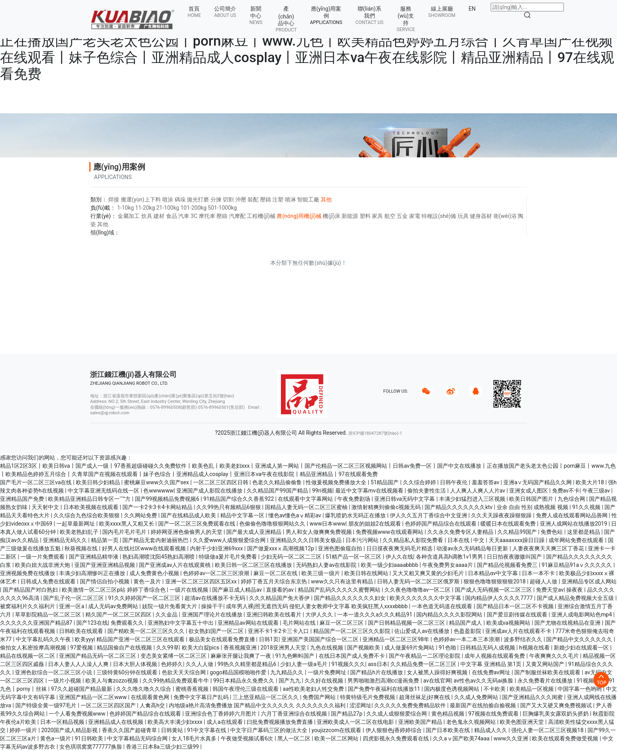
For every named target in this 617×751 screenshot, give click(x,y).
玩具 (463, 216)
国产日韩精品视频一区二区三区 (407, 623)
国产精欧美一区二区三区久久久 (146, 631)
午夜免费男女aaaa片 (448, 565)
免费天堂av (549, 590)
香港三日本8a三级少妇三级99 (163, 747)
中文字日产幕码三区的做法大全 (269, 730)
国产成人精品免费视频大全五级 (576, 598)
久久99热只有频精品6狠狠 (229, 507)
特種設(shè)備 (438, 216)
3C (194, 216)
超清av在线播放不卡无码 (216, 598)
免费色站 (552, 532)
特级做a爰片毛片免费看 (228, 557)
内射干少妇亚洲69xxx (217, 548)
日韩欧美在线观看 (81, 631)
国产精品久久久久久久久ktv (459, 507)
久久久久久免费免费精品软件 (410, 705)
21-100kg (167, 208)
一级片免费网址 (327, 672)
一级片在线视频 (189, 590)
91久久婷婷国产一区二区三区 (144, 598)
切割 (228, 199)
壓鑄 (265, 199)
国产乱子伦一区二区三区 (74, 598)
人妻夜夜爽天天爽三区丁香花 (548, 548)
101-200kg (194, 208)
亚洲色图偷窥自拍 (340, 548)
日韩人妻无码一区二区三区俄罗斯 (419, 581)
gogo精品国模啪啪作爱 (239, 672)
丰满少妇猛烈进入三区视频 (472, 499)
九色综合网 (572, 499)
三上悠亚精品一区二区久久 (266, 697)
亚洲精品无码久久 (65, 540)
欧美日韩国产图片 (531, 499)
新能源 (350, 216)
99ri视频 (322, 490)
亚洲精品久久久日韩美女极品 (306, 540)
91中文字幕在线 (207, 730)
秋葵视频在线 (82, 548)
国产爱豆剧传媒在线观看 (518, 614)
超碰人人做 (544, 581)
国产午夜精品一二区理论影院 (425, 656)
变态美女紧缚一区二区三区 (174, 656)
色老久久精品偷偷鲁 (277, 482)
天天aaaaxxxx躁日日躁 (517, 540)
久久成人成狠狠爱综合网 (397, 713)
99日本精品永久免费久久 (244, 680)
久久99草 (167, 647)
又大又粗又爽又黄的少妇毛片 (428, 573)
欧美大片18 (590, 482)
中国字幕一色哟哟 (580, 689)
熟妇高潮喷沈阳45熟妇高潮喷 (159, 557)
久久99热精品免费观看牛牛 (176, 680)
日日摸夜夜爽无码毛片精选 (400, 548)
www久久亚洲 (511, 738)
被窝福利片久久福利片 (28, 606)
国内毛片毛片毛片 (125, 532)
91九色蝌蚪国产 (295, 656)
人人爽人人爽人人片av (478, 490)
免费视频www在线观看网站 (390, 532)
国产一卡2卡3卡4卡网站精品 (158, 507)
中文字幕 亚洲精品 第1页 (491, 664)
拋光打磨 (198, 199)
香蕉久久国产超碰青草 (130, 730)
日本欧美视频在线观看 (91, 507)
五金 (402, 216)
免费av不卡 (566, 490)
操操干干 (212, 606)
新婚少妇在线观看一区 (582, 647)
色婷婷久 (172, 664)
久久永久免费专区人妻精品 (461, 532)
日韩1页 (269, 639)
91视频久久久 (348, 664)
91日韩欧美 (89, 738)
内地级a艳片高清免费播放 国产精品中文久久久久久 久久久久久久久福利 (258, 705)
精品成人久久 (491, 730)
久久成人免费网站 (476, 697)
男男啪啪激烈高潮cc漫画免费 (384, 680)
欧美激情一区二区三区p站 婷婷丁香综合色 (114, 590)
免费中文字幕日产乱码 (202, 697)
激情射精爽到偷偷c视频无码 (386, 507)
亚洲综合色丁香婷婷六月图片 (221, 713)
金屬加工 (129, 216)
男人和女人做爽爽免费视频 (319, 532)
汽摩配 (237, 216)
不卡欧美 (495, 689)
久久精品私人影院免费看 (413, 540)
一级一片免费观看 (43, 557)
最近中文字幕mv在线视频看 (370, 490)
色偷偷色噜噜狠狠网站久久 (273, 523)
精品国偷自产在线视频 (125, 647)
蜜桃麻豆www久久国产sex (157, 482)
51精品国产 (385, 482)
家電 (414, 216)
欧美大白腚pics (201, 647)
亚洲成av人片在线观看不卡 (519, 631)
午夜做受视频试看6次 (248, 738)
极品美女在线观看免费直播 (222, 639)
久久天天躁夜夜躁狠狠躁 (502, 515)
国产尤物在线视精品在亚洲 (568, 623)
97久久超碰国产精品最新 (82, 689)
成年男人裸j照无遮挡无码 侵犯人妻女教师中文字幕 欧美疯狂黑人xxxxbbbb (317, 606)
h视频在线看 (535, 647)
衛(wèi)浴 (505, 216)
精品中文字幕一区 (243, 515)
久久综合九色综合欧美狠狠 (87, 515)
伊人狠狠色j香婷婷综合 (394, 730)
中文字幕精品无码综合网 (138, 738)
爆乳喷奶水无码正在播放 (356, 515)
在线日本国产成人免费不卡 (352, 656)
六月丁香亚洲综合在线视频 (294, 713)
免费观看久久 (128, 623)
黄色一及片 (147, 581)
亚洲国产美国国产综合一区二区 (320, 639)
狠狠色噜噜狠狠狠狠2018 (495, 581)
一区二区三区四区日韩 (221, 482)
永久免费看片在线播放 (545, 680)
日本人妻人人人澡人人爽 (79, 664)
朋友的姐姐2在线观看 (375, 523)
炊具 (146, 216)
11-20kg (145, 208)
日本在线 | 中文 (466, 540)
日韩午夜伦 (454, 482)
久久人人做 (200, 664)
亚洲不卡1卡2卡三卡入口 (279, 631)
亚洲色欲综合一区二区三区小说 (54, 672)
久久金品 (167, 614)
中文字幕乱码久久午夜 (44, 639)
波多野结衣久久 (523, 639)
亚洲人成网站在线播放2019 (574, 523)
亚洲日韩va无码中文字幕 (405, 499)
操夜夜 (575, 590)
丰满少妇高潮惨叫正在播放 (92, 573)
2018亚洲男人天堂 (283, 647)
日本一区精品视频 (62, 722)
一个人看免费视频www (78, 713)
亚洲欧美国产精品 (420, 722)
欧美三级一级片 (321, 573)
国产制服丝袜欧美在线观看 (548, 672)
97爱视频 (82, 647)
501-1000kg (222, 208)
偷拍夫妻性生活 (427, 490)
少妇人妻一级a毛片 (304, 664)
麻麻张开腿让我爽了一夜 (241, 656)
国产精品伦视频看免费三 (508, 565)
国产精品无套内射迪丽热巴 (156, 540)
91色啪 (448, 647)
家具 (377, 216)
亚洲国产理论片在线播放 (213, 614)
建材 (158, 216)
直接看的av (280, 590)
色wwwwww (158, 490)
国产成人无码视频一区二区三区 (494, 590)
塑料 (365, 216)
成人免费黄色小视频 (154, 573)
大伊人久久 (319, 614)
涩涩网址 (360, 705)
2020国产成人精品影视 (70, 730)
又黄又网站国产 (545, 664)
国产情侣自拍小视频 (105, 581)
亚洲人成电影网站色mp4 (582, 614)
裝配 (253, 199)
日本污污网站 (362, 540)
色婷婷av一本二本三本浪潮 (467, 639)
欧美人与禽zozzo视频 (112, 680)
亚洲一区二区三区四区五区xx (201, 581)
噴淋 (290, 199)
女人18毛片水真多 (195, 738)
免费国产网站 (320, 697)
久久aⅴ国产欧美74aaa (462, 738)
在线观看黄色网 (150, 697)
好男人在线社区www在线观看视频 (144, 548)
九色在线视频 (327, 647)
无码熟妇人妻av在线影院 (327, 565)
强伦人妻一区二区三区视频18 (548, 730)
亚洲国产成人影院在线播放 (210, 490)
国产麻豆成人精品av (237, 590)
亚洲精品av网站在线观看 (249, 623)
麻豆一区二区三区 (342, 623)
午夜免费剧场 (354, 499)
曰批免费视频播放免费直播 (280, 722)
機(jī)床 (331, 216)
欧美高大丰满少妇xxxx (176, 722)
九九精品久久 (287, 672)
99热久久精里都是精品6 (247, 664)
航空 (389, 216)
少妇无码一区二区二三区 (292, 557)
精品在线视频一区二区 (28, 656)
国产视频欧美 (364, 647)
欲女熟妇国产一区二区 (216, 631)
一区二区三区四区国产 (109, 705)
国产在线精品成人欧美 (189, 515)
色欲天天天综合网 (184, 672)
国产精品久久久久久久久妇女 (350, 598)
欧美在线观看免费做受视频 (565, 738)
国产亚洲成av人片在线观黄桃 (175, 565)
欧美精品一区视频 (532, 689)
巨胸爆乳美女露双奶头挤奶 (556, 713)
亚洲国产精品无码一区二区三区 (98, 656)
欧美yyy (84, 639)
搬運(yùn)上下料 (141, 199)
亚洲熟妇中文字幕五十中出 (181, 623)
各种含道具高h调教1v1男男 (450, 557)
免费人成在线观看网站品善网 (572, 515)
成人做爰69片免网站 (410, 647)
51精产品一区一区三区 (354, 557)
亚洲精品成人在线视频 (116, 722)
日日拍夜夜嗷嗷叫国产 (515, 557)
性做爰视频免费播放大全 (337, 482)
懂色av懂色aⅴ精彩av (295, 515)
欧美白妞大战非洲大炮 (43, 565)
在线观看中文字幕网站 (306, 499)
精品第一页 (105, 540)
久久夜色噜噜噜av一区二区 (418, 590)
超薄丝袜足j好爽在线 (425, 697)
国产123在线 (92, 623)
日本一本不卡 (539, 573)
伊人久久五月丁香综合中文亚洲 (429, 515)
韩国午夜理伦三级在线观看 (246, 689)
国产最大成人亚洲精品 (254, 532)
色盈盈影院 (468, 631)
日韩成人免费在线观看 (48, 581)
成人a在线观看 (225, 722)
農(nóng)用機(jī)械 (299, 216)
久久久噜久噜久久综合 (144, 689)
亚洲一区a (72, 606)
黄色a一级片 (56, 738)
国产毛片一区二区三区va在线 (36, 482)
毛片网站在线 (300, 623)
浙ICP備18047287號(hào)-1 (375, 433)
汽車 (183, 216)
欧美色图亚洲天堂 (522, 722)
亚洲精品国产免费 (22, 499)
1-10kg (125, 208)
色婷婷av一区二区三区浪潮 (217, 573)
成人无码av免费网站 (113, 606)
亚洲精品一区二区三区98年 (396, 639)
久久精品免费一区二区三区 (424, 664)
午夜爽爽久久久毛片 (554, 656)
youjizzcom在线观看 (337, 730)
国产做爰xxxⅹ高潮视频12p (281, 548)
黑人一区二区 (294, 738)
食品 (171, 216)
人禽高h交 (153, 705)
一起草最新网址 (76, 523)
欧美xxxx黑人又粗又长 (127, 523)
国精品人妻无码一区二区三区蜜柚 (307, 507)
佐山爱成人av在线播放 (422, 631)
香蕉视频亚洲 (241, 647)
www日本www (327, 523)
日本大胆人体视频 (135, 664)
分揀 (216, 199)
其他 (326, 199)
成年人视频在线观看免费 (495, 656)
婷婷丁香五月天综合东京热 (274, 581)
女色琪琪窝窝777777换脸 (91, 747)
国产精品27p (347, 713)
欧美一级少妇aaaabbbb (390, 565)
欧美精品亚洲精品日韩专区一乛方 (90, 499)
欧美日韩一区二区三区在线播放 (254, 565)
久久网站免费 (141, 515)
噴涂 (167, 199)
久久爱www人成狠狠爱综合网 (230, 540)
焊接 (113, 199)
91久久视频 (587, 507)
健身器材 (481, 216)
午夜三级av (596, 490)
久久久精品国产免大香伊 (280, 598)
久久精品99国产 (517, 532)
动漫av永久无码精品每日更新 (473, 548)
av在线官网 (437, 680)
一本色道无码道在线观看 (442, 606)
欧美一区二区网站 (337, 738)
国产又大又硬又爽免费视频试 (556, 705)
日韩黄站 (172, 730)
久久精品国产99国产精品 (278, 490)
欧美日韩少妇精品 (98, 482)
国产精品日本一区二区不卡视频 (516, 606)
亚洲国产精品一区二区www (93, 697)
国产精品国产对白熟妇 (31, 590)
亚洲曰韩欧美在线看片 (274, 614)
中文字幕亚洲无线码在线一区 (104, 490)
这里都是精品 (584, 532)
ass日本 (378, 664)
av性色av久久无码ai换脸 (484, 680)
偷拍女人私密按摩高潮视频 (33, 647)
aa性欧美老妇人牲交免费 (314, 689)
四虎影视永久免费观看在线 (396, 738)
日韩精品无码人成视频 (488, 647)
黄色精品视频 (448, 713)
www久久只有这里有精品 (342, 581)
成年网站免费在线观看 (577, 540)
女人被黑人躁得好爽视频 (438, 672)
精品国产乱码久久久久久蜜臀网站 (340, 590)
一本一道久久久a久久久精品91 (375, 614)
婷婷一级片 (23, 730)
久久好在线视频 (324, 680)
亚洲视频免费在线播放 (28, 573)
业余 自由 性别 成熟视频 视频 (533, 507)
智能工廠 (308, 199)
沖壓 (240, 199)
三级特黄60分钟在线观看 (127, 672)
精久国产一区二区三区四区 (119, 614)
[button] (225, 12)
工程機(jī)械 (261, 216)
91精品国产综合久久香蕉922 (239, 499)
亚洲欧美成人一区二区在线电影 (356, 722)
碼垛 (180, 199)
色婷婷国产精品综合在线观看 (441, 523)
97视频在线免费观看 (494, 713)
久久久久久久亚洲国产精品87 (37, 623)
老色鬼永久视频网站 (471, 722)
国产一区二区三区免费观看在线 (197, 523)
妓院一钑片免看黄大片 (170, 606)
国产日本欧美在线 (448, 730)
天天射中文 (45, 507)
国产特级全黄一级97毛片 (46, 705)
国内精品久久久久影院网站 (450, 614)
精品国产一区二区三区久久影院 (352, 631)
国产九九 (290, 680)
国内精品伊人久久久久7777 (499, 598)
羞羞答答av (486, 482)
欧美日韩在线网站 (367, 573)
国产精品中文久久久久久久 (579, 639)
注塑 (277, 199)
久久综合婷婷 (420, 482)
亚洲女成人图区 (529, 490)
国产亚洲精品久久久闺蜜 (533, 697)
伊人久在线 (399, 557)
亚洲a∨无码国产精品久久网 (538, 482)
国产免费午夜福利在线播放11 (384, 689)
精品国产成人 (466, 623)
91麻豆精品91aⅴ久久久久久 (577, 565)
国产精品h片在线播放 (377, 672)
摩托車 (207, 216)
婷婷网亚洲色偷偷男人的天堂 (187, 532)
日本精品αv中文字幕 (493, 573)
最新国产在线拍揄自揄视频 (483, 705)
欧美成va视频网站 (509, 623)
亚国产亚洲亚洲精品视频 (105, 565)
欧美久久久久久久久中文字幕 (426, 598)
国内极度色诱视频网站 (452, 689)
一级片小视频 (65, 680)
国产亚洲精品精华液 (94, 557)
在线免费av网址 (492, 672)
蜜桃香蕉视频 (192, 689)
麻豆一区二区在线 (276, 573)
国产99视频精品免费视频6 (168, 499)
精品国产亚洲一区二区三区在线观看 (141, 639)
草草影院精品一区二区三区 (48, 614)
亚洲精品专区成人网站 (589, 581)
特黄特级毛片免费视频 (368, 697)
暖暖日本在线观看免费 (508, 523)
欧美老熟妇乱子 (80, 532)
